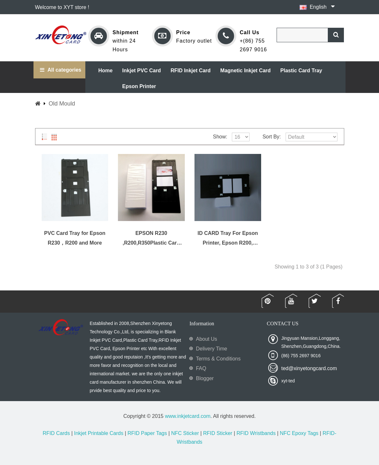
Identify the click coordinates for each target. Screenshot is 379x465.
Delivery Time (211, 348)
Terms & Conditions (218, 358)
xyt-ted (288, 380)
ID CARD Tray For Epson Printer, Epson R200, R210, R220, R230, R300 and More (227, 238)
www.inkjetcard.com (187, 416)
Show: (220, 136)
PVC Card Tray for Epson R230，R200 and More (74, 238)
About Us (206, 339)
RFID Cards (56, 433)
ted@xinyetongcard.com (309, 368)
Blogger (204, 378)
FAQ (201, 368)
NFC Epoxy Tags (299, 433)
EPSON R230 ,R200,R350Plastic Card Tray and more (151, 238)
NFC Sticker (185, 433)
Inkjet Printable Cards (98, 433)
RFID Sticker (217, 433)
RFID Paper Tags (147, 433)
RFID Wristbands (256, 433)
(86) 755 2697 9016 (300, 355)
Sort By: (271, 136)
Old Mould (62, 103)
